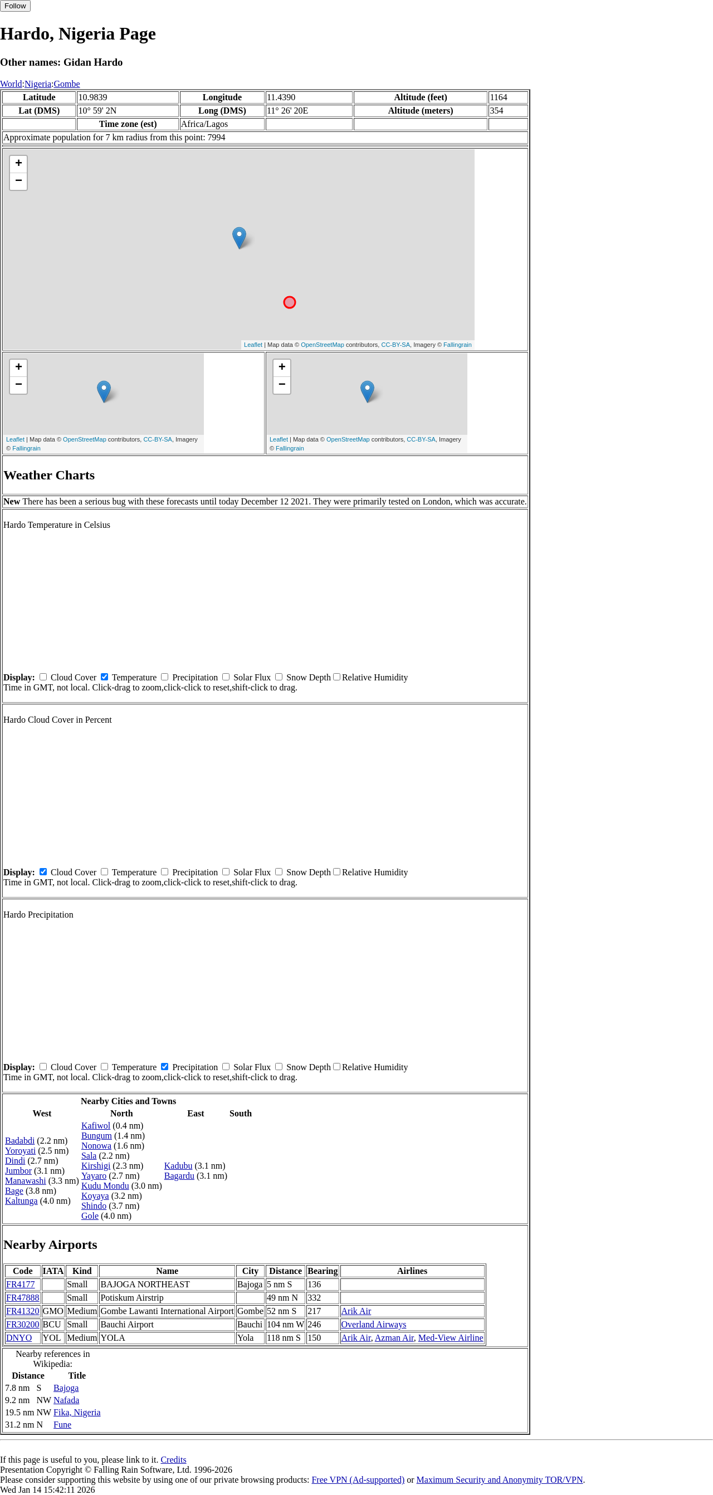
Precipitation (195, 677)
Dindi (15, 1160)
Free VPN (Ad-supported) (357, 1479)
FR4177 (20, 1284)
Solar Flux (252, 677)
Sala (89, 1155)
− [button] (18, 181)
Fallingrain (457, 344)
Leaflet (253, 344)
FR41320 (23, 1311)
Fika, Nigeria (76, 1412)
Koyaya (95, 1195)
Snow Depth (308, 677)
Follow (15, 6)
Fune (62, 1424)
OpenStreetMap (322, 344)
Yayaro (93, 1175)
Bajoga (66, 1388)
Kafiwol (95, 1125)
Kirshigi (95, 1165)
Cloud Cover (73, 677)
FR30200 (23, 1324)
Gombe (66, 84)
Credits (173, 1459)
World (11, 84)
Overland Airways (374, 1324)
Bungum (96, 1135)
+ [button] (18, 164)
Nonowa (96, 1145)
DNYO (19, 1337)
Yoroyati (20, 1150)
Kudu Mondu (105, 1185)
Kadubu (178, 1165)
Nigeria (38, 84)
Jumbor (18, 1170)
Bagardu (179, 1175)
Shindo (93, 1205)
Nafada (66, 1400)
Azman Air (394, 1337)
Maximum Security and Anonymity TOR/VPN (500, 1479)
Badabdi (20, 1140)
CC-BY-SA (395, 344)
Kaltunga (21, 1200)
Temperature (134, 677)
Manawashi (25, 1180)
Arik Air (356, 1311)
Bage (14, 1190)
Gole (90, 1215)
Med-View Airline (451, 1337)
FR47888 (23, 1297)
